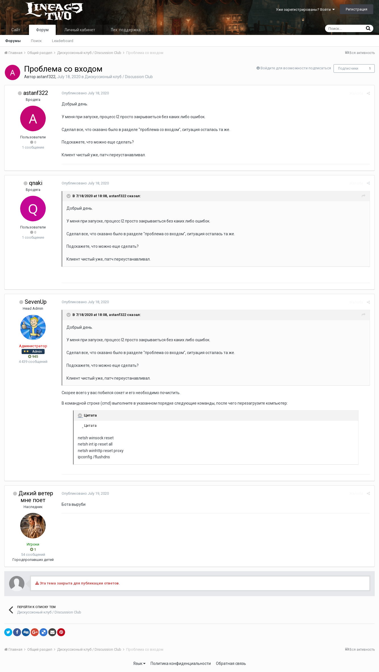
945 (33, 356)
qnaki (35, 183)
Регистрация (356, 9)
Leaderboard (62, 41)
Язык (139, 663)
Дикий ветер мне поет (35, 497)
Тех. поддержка (126, 30)
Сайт (15, 30)
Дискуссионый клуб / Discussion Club (119, 76)
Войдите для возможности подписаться (296, 68)
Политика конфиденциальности (181, 663)
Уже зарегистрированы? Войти (305, 9)
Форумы (13, 41)
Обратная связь (231, 663)
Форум (42, 30)
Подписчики (348, 68)
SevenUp (36, 301)
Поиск (36, 41)
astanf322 (46, 76)
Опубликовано (85, 93)
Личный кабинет (79, 30)
